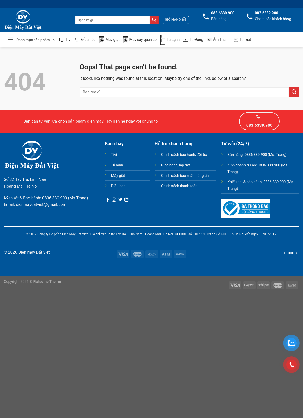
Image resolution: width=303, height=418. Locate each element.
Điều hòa (85, 39)
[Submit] (154, 20)
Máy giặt (109, 39)
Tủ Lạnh (170, 40)
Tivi (65, 39)
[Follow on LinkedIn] (126, 200)
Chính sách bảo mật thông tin (185, 176)
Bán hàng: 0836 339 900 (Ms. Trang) (256, 155)
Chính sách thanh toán (179, 186)
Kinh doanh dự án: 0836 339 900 (253, 165)
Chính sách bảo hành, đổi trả (184, 155)
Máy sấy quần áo (140, 39)
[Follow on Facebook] (108, 200)
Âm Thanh (218, 39)
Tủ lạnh (117, 165)
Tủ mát (242, 39)
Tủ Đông (193, 39)
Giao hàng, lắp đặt (175, 165)
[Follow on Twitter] (120, 200)
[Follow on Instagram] (114, 200)
